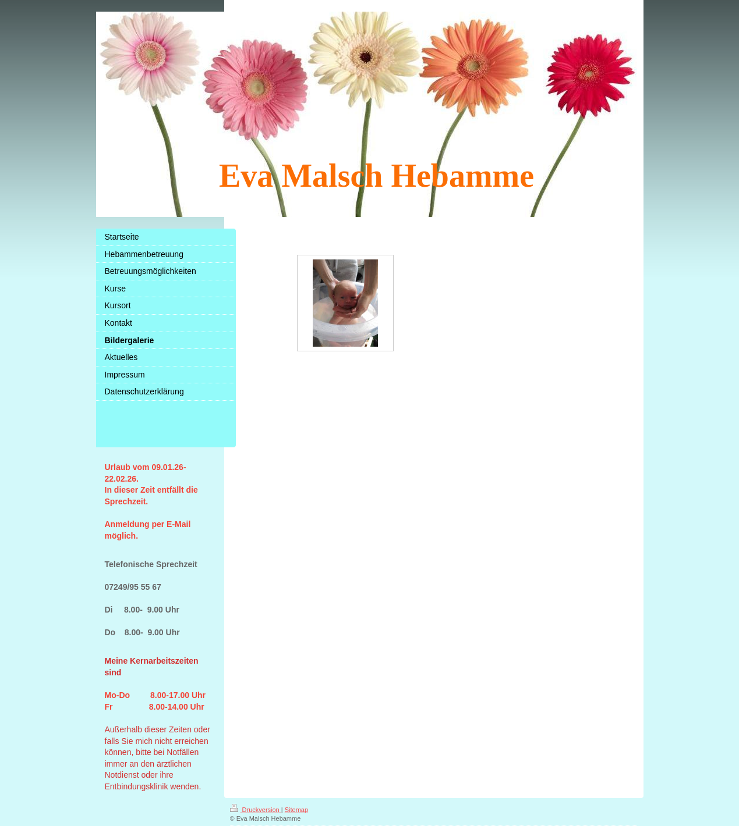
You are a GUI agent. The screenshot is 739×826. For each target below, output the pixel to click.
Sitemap (296, 809)
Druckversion (255, 809)
